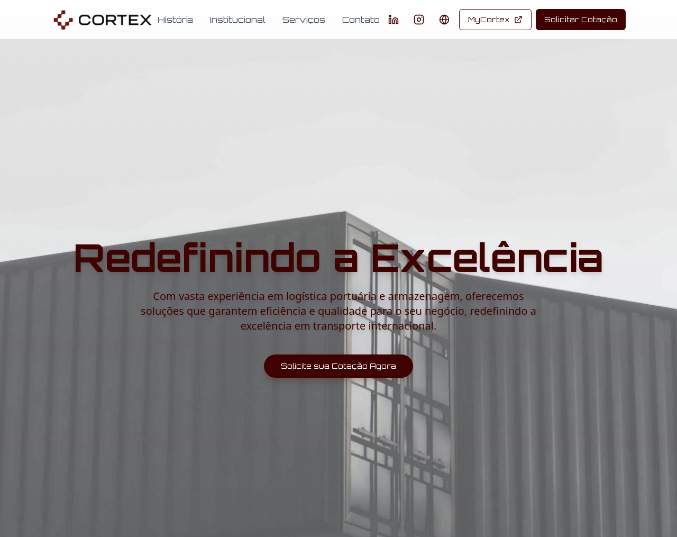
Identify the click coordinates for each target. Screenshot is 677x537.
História (175, 19)
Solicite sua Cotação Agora (338, 365)
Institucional (238, 19)
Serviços (303, 19)
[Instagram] (418, 19)
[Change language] (444, 19)
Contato (361, 19)
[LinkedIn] (393, 19)
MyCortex (495, 19)
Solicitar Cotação (580, 19)
